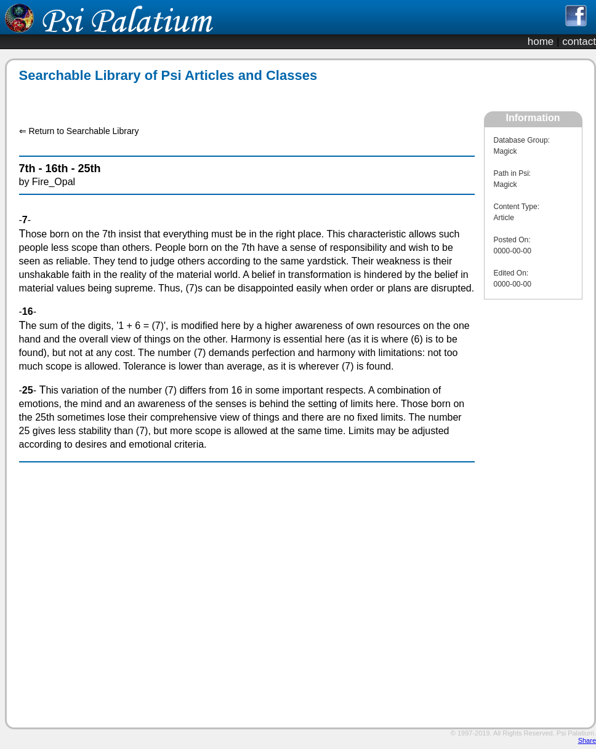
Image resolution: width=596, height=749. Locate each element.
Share (587, 740)
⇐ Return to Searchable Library (79, 131)
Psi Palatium (575, 733)
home (541, 41)
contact (579, 41)
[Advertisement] (240, 97)
